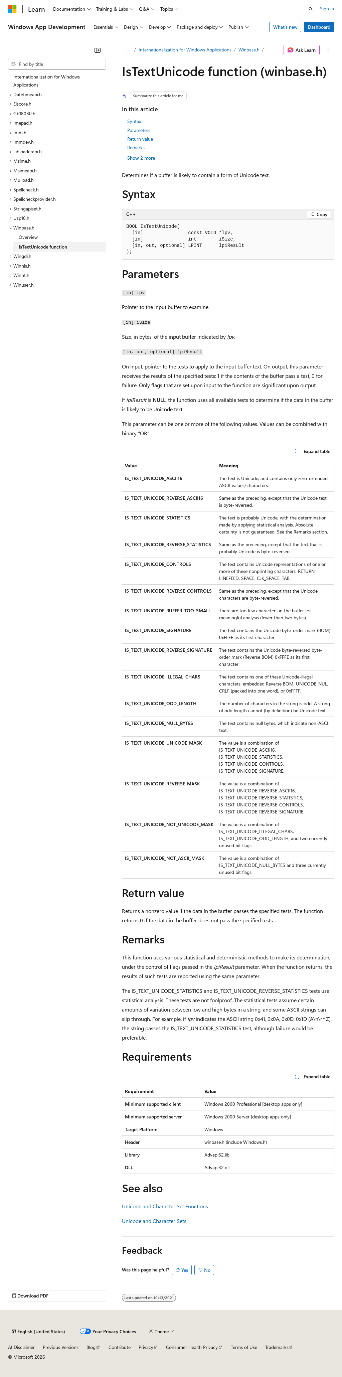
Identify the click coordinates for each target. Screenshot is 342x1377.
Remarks (136, 147)
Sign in (327, 8)
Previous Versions (60, 1347)
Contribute (120, 1347)
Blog (91, 1347)
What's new (285, 27)
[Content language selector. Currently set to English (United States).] (38, 1331)
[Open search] (310, 9)
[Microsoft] (12, 9)
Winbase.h (249, 49)
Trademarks (277, 1347)
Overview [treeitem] (28, 237)
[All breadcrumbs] (128, 50)
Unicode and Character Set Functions (165, 1206)
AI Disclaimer (21, 1347)
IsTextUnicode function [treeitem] (43, 247)
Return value (140, 139)
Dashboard (319, 27)
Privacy (146, 1347)
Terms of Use (244, 1347)
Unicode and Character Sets (154, 1220)
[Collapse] (97, 50)
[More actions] (328, 50)
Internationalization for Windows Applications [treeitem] (46, 80)
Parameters (138, 130)
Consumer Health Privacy (192, 1347)
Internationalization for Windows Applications (185, 49)
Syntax (134, 121)
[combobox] (57, 64)
